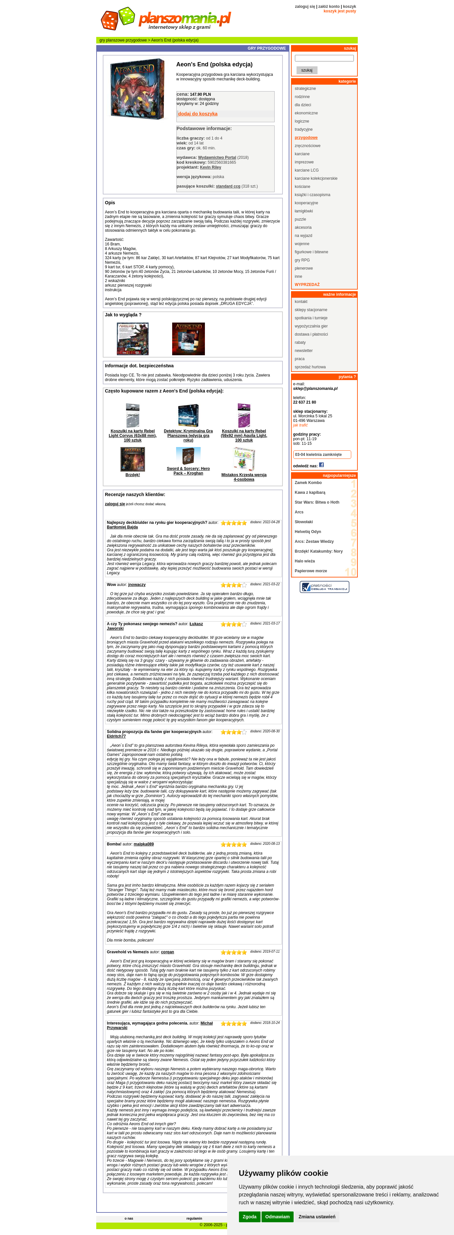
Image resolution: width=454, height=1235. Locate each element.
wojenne (302, 244)
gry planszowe (112, 40)
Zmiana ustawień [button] (317, 1216)
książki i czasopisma (313, 194)
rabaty (300, 342)
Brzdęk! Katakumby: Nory (319, 551)
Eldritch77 (116, 736)
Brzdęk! (132, 475)
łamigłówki (304, 211)
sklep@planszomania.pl (315, 388)
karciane (302, 154)
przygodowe (136, 40)
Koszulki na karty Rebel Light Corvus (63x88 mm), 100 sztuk (133, 435)
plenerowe (304, 268)
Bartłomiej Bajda (122, 527)
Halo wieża (305, 561)
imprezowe (304, 162)
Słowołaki (304, 522)
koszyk (349, 6)
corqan (167, 952)
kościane (302, 186)
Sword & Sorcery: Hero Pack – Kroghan (188, 471)
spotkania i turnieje (311, 318)
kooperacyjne (306, 203)
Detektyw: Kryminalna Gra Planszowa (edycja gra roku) (188, 435)
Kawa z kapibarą (310, 492)
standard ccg (228, 186)
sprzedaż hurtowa (310, 367)
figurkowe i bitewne (311, 252)
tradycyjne (304, 129)
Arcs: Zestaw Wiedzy (314, 541)
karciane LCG (307, 170)
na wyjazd (303, 235)
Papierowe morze (311, 571)
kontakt (301, 301)
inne (298, 276)
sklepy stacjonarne (311, 310)
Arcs (299, 512)
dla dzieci (303, 105)
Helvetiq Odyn (308, 531)
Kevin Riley (210, 167)
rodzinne (302, 96)
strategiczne (305, 88)
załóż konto (329, 6)
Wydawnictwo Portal (217, 157)
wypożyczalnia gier (311, 326)
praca (300, 359)
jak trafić (300, 425)
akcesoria (303, 227)
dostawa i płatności (311, 334)
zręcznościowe (308, 145)
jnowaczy (137, 584)
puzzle (300, 219)
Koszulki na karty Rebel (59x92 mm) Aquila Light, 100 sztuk (244, 435)
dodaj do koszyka (198, 113)
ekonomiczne (306, 113)
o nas (129, 1218)
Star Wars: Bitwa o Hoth (317, 502)
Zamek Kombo (308, 482)
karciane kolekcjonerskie (316, 178)
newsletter (304, 350)
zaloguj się (305, 6)
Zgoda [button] (250, 1216)
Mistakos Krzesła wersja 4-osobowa (243, 477)
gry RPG (302, 260)
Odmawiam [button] (277, 1216)
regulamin (194, 1218)
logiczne (302, 121)
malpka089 (144, 844)
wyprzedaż (307, 284)
